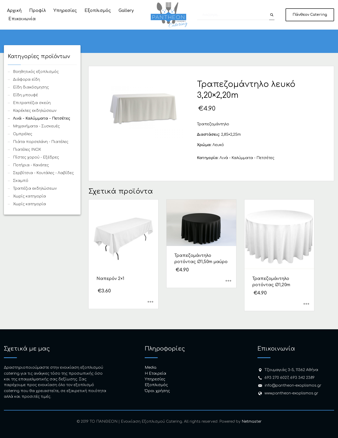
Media (150, 367)
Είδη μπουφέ (25, 95)
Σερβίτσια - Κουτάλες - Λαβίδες (43, 173)
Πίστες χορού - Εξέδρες (36, 157)
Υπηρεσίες (155, 379)
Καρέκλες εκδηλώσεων (34, 111)
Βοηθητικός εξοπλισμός (36, 72)
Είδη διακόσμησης (31, 87)
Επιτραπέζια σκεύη (32, 103)
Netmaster (252, 421)
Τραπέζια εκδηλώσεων (35, 188)
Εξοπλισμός (156, 385)
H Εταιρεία (155, 373)
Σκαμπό (20, 181)
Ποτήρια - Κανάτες (31, 165)
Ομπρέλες (22, 134)
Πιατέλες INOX (27, 150)
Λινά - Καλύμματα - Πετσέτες (247, 158)
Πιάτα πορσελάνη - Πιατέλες (40, 142)
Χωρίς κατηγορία (29, 196)
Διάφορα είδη (26, 79)
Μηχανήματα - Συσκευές (36, 126)
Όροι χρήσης (157, 391)
